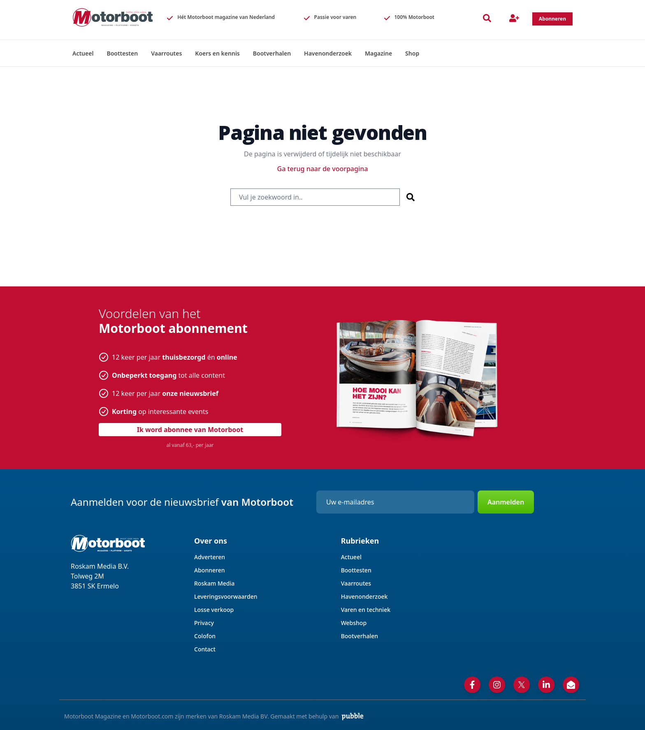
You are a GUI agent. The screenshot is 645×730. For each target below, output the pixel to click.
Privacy (204, 623)
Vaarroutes (356, 583)
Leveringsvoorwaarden (225, 596)
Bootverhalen (359, 636)
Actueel (351, 557)
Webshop (354, 623)
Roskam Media (214, 583)
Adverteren (209, 557)
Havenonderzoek (364, 596)
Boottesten (356, 570)
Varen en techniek (365, 610)
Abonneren (209, 570)
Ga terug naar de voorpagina (322, 168)
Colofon (205, 636)
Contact (205, 649)
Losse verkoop (214, 610)
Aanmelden (505, 502)
